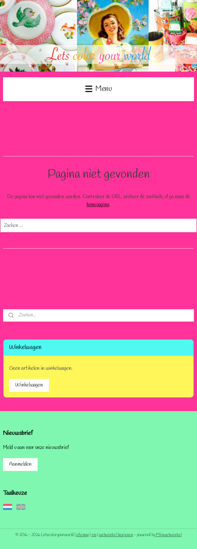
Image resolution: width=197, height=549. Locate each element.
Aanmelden (20, 464)
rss (93, 535)
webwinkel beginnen (116, 535)
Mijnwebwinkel (169, 535)
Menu (98, 89)
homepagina (98, 204)
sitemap (82, 535)
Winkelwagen (29, 385)
